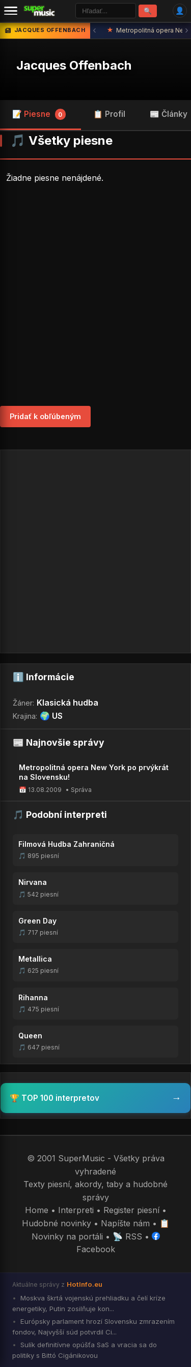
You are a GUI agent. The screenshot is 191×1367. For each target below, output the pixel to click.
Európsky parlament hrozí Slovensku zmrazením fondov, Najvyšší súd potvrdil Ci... (93, 1326)
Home (36, 1210)
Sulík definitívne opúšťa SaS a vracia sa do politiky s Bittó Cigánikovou (84, 1350)
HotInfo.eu (84, 1284)
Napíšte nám (125, 1223)
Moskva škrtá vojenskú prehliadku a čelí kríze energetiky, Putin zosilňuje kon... (89, 1303)
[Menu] (10, 11)
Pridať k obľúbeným (45, 416)
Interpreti (76, 1210)
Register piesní (131, 1210)
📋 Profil (109, 114)
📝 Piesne (39, 114)
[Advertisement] (95, 295)
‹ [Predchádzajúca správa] (94, 30)
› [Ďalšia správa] (186, 30)
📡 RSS (127, 1236)
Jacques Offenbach (73, 65)
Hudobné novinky (56, 1223)
